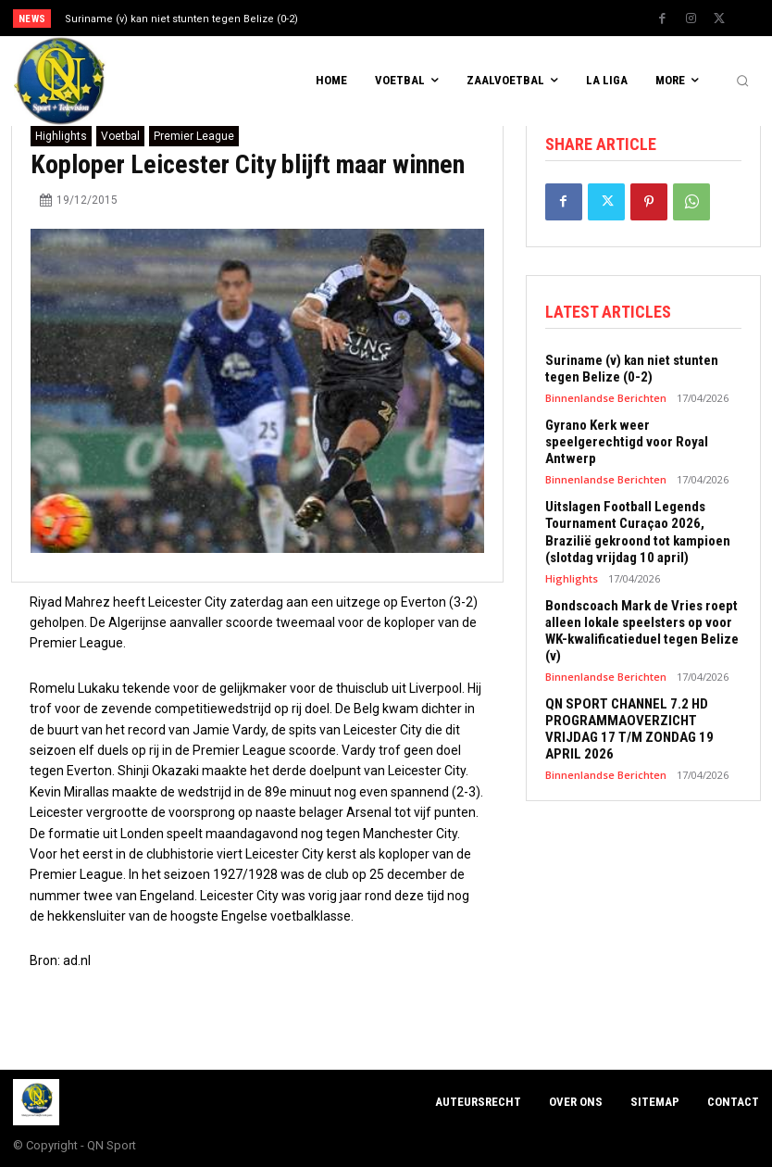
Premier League (194, 136)
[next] (426, 18)
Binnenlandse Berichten (605, 398)
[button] (742, 81)
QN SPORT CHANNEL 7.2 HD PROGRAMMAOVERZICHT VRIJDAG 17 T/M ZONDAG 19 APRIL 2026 (629, 728)
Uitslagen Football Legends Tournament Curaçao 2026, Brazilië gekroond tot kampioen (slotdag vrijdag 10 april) (637, 531)
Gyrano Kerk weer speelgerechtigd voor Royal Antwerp (626, 442)
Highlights (61, 136)
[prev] (396, 18)
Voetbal (120, 136)
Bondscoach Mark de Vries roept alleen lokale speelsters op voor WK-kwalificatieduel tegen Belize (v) (642, 629)
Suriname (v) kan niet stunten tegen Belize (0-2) (181, 19)
